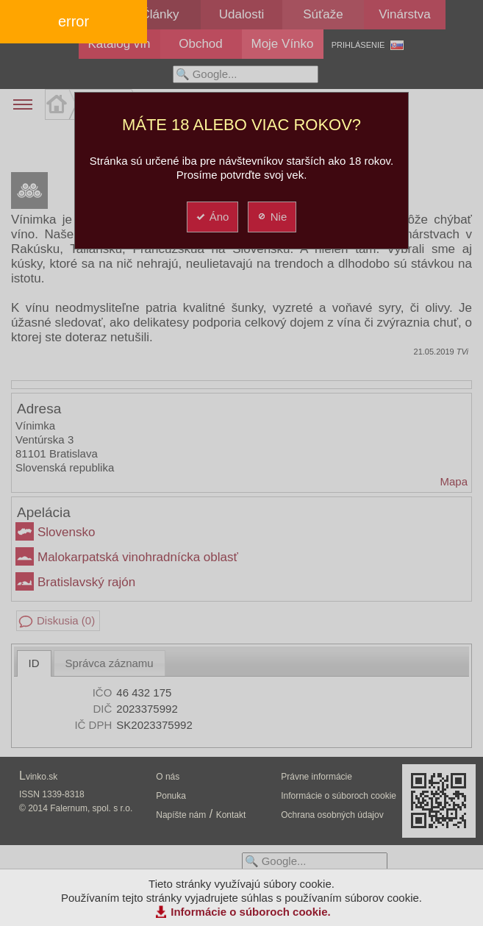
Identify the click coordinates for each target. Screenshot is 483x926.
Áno (212, 216)
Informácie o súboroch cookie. (251, 911)
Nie (271, 216)
